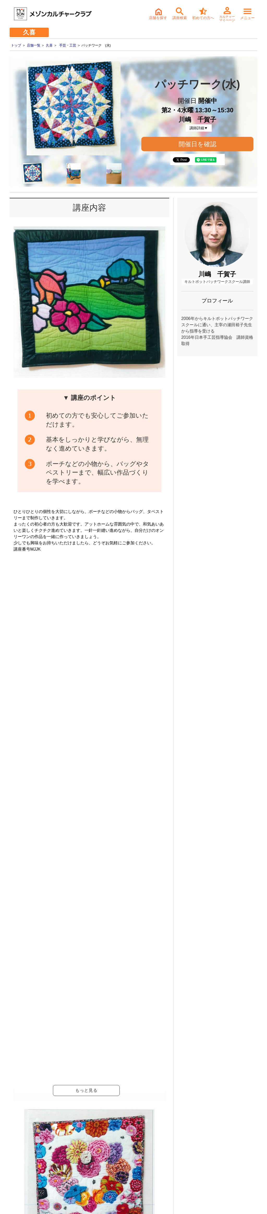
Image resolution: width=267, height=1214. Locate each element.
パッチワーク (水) (86, 914)
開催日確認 (148, 780)
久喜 (49, 45)
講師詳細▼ (199, 128)
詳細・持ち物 (133, 1090)
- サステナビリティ (21, 1157)
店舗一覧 (33, 45)
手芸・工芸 (67, 45)
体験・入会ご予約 (123, 1054)
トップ (16, 45)
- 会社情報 (13, 1149)
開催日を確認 (197, 144)
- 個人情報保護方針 (21, 1165)
